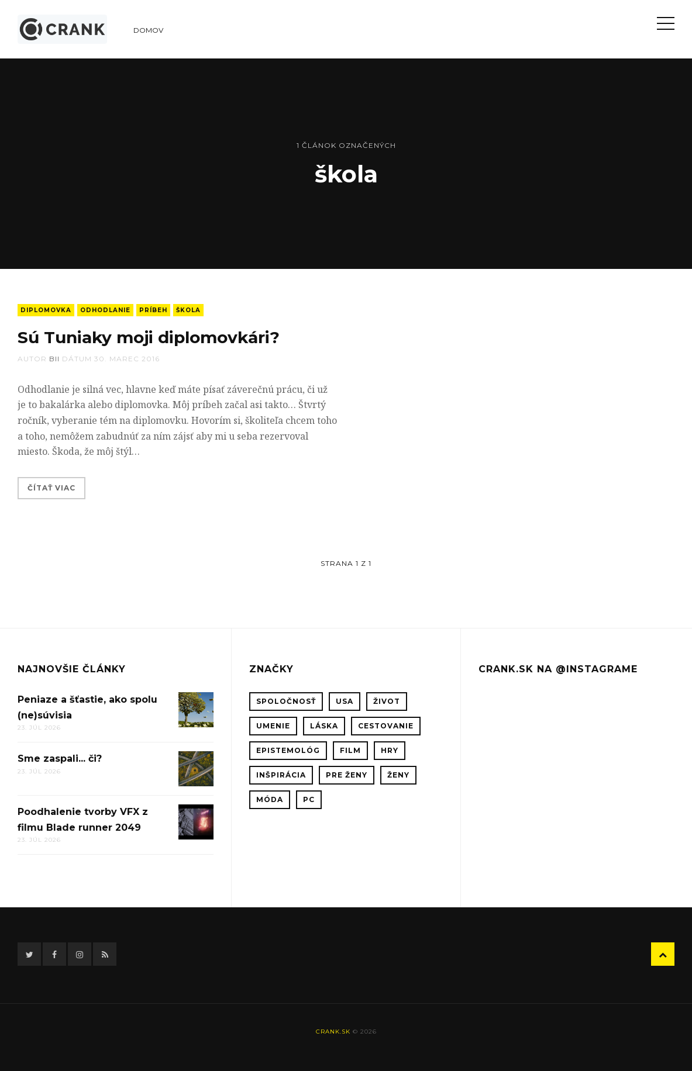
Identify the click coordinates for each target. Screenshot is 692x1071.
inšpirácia (281, 775)
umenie (273, 725)
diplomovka (45, 310)
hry (389, 750)
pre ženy (346, 775)
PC (309, 799)
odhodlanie (105, 310)
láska (324, 725)
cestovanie (386, 725)
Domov (148, 30)
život (386, 701)
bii (54, 358)
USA (344, 701)
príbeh (153, 310)
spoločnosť (286, 701)
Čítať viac (51, 487)
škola (188, 310)
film (350, 750)
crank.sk (333, 1031)
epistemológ (288, 750)
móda (269, 799)
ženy (398, 775)
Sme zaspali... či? (60, 758)
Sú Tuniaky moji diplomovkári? (149, 337)
